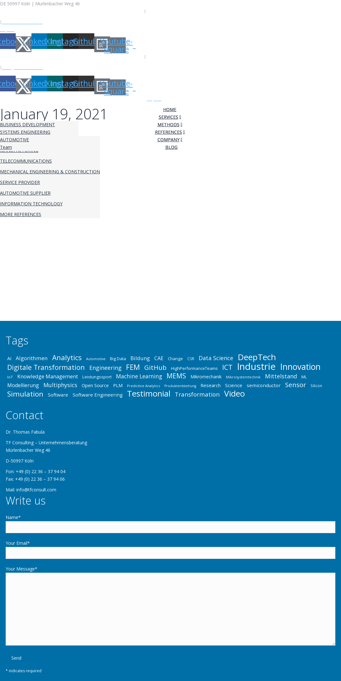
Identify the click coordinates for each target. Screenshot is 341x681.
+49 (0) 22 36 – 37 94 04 (171, 11)
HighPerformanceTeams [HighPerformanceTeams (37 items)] (194, 368)
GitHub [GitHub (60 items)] (155, 367)
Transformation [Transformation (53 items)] (197, 394)
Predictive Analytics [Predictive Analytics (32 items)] (143, 385)
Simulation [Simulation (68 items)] (25, 394)
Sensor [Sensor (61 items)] (295, 384)
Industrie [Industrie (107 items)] (256, 366)
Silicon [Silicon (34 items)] (316, 385)
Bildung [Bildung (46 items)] (140, 358)
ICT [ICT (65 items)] (227, 367)
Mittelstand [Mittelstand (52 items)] (281, 376)
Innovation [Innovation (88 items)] (300, 366)
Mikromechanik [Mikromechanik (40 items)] (206, 377)
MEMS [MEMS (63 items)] (176, 375)
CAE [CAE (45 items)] (158, 358)
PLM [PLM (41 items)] (118, 385)
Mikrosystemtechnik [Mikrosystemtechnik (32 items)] (243, 377)
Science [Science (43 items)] (233, 385)
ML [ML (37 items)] (304, 377)
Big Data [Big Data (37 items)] (118, 358)
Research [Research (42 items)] (211, 385)
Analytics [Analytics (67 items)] (67, 357)
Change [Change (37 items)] (175, 358)
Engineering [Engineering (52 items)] (105, 367)
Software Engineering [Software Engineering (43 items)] (98, 395)
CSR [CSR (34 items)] (190, 358)
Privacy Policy (33, 29)
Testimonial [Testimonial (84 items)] (148, 393)
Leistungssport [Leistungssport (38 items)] (97, 377)
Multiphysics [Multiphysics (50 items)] (60, 384)
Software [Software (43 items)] (58, 395)
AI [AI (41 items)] (9, 358)
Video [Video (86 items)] (234, 393)
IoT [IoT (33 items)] (10, 377)
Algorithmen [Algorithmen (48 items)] (32, 358)
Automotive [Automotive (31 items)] (96, 359)
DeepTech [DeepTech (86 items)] (257, 357)
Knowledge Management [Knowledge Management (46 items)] (47, 376)
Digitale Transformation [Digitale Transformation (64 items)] (46, 367)
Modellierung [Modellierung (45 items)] (23, 385)
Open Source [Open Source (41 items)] (95, 385)
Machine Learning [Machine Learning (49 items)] (139, 376)
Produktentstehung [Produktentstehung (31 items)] (180, 386)
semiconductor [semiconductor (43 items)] (264, 385)
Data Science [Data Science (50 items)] (216, 357)
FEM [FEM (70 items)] (133, 367)
